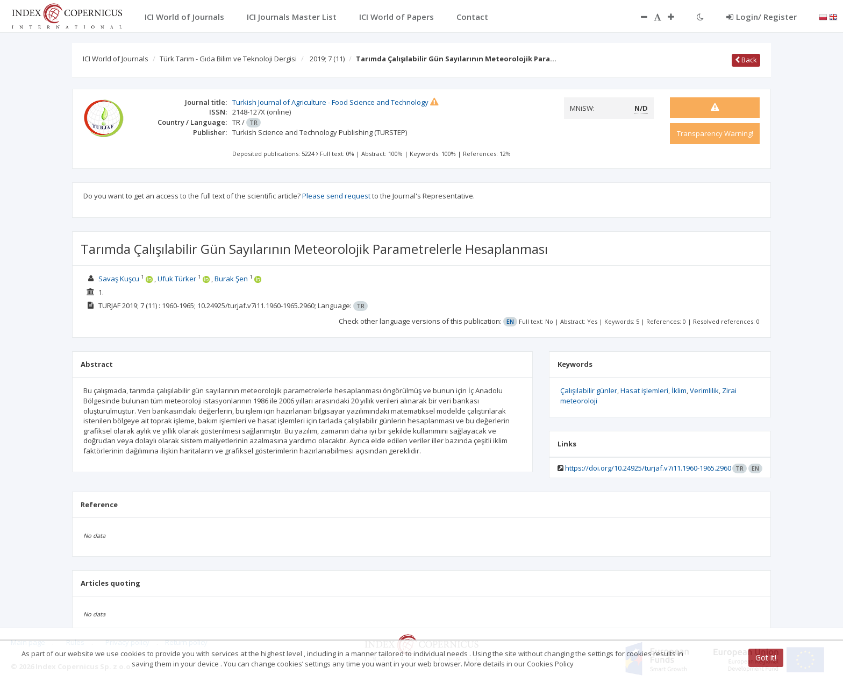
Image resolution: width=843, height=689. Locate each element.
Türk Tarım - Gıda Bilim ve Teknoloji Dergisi (228, 58)
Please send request (336, 196)
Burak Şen (231, 278)
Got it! (765, 657)
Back (746, 60)
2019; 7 (327, 58)
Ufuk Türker (177, 278)
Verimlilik (704, 390)
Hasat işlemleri (644, 390)
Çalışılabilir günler (588, 390)
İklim (679, 390)
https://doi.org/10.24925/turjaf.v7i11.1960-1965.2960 (648, 468)
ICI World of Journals (115, 58)
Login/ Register (761, 16)
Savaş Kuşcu (118, 278)
